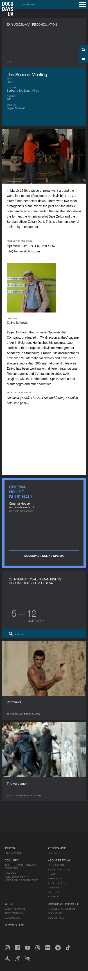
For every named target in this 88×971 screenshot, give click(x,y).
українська (29, 4)
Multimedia (12, 917)
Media (9, 904)
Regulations (56, 865)
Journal (11, 848)
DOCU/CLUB (55, 913)
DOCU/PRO (54, 853)
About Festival (59, 860)
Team (51, 874)
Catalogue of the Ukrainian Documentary (21, 879)
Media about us (15, 908)
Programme (57, 848)
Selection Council (61, 869)
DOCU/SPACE (56, 917)
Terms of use (15, 925)
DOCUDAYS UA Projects (65, 904)
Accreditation (14, 913)
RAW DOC (10, 872)
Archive (53, 896)
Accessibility (57, 883)
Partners (54, 878)
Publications (14, 853)
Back (9, 62)
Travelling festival (61, 908)
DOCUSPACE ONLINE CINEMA (44, 555)
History (53, 892)
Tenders (54, 887)
